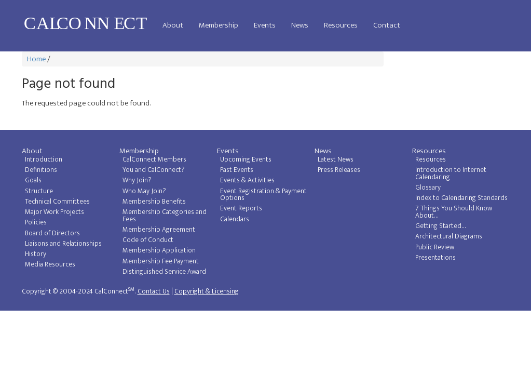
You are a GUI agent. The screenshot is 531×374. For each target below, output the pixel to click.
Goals (33, 180)
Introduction (43, 159)
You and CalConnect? (153, 170)
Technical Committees (57, 201)
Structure (39, 191)
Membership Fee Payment (160, 261)
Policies (36, 222)
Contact (386, 25)
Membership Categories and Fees (164, 215)
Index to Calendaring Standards (461, 198)
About (172, 25)
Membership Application (159, 250)
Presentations (435, 257)
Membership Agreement (158, 229)
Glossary (428, 187)
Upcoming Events (245, 159)
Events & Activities (247, 180)
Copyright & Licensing (206, 291)
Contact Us (154, 291)
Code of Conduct (147, 240)
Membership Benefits (154, 201)
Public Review (434, 247)
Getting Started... (440, 226)
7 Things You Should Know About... (453, 212)
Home (36, 58)
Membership (218, 25)
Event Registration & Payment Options (263, 194)
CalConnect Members (154, 159)
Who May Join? (144, 191)
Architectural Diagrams (448, 236)
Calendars (234, 219)
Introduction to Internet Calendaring (450, 173)
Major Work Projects (54, 212)
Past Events (236, 170)
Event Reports (241, 208)
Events (265, 25)
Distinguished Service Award (164, 271)
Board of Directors (52, 233)
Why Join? (137, 180)
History (35, 254)
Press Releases (339, 170)
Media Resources (50, 264)
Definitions (41, 170)
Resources (341, 25)
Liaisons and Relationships (63, 243)
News (299, 25)
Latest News (335, 159)
